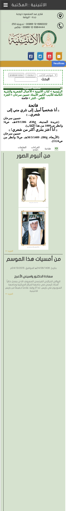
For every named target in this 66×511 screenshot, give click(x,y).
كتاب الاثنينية (42, 91)
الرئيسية (57, 91)
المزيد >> (9, 251)
